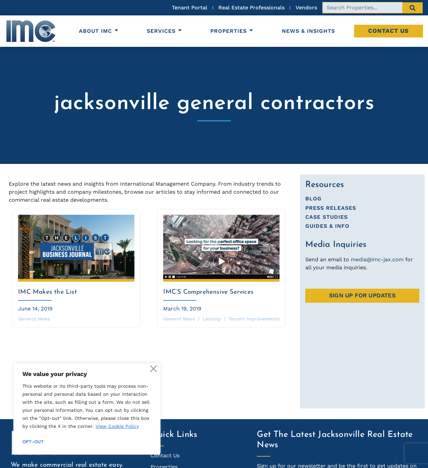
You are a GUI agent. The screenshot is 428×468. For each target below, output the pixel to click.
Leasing (212, 318)
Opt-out (33, 441)
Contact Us (388, 30)
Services (165, 30)
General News (34, 318)
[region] (86, 409)
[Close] (153, 369)
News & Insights (308, 31)
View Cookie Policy (117, 426)
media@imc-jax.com (377, 259)
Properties (232, 30)
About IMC (99, 30)
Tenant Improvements (254, 318)
